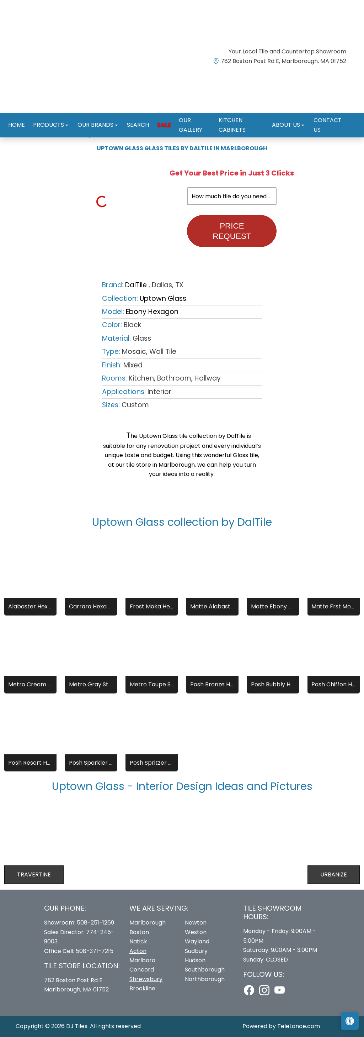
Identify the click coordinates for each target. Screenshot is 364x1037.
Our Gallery (186, 117)
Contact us (326, 117)
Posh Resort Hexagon (30, 763)
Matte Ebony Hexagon (273, 606)
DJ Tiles (76, 1026)
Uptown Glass (163, 298)
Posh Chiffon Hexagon (333, 684)
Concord (141, 969)
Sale (155, 117)
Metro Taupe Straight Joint (152, 684)
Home (17, 117)
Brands (39, 134)
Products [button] (47, 117)
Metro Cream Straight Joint (30, 684)
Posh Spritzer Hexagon (152, 763)
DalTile (67, 134)
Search (132, 117)
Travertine (34, 874)
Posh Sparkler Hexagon (91, 763)
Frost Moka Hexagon (152, 606)
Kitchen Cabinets (237, 117)
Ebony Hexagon (152, 311)
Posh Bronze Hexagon (212, 684)
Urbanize (333, 874)
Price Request (232, 231)
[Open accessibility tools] (350, 1021)
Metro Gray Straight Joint (91, 684)
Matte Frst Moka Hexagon (333, 606)
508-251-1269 (95, 922)
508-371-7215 (94, 951)
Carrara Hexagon (91, 606)
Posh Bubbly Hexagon (273, 684)
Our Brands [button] (92, 117)
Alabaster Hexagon (30, 606)
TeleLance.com (298, 1026)
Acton (137, 951)
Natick (138, 941)
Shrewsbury (145, 979)
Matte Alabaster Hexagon (212, 606)
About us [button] (283, 117)
